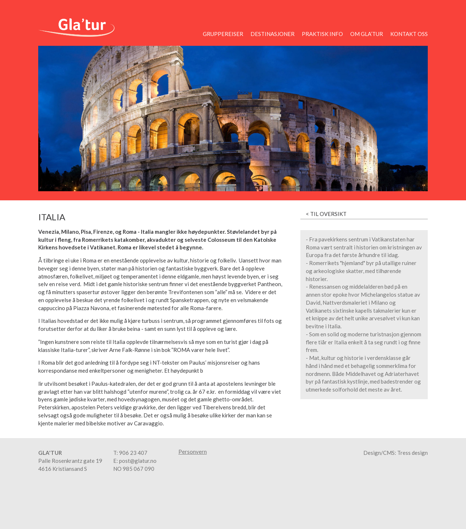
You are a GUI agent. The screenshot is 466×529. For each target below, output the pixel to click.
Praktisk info (322, 34)
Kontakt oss (409, 34)
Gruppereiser (223, 34)
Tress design (412, 452)
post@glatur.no (138, 460)
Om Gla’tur (366, 34)
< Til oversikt (326, 214)
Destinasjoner (272, 34)
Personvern (192, 451)
